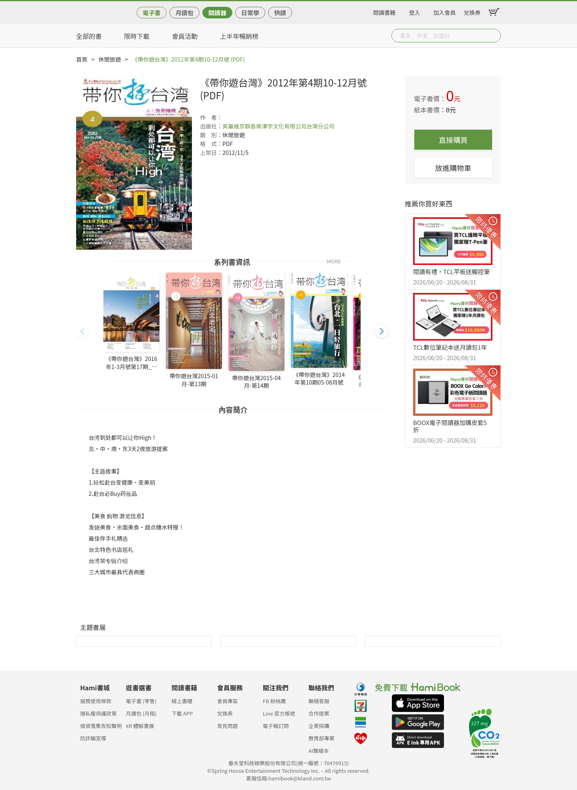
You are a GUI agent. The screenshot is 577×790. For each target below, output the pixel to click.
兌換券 (472, 11)
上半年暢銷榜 (239, 36)
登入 (414, 11)
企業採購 (319, 726)
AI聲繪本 (319, 750)
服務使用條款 (95, 701)
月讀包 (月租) (141, 713)
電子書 (152, 12)
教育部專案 (322, 738)
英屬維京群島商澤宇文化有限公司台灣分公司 (278, 126)
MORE (334, 261)
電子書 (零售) (141, 701)
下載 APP (182, 713)
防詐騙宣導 (93, 738)
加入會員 (445, 11)
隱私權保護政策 (98, 713)
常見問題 (227, 726)
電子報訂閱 (276, 726)
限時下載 (136, 36)
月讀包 (185, 12)
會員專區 (227, 701)
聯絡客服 (319, 701)
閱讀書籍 (384, 11)
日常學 (250, 12)
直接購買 (453, 139)
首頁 (81, 59)
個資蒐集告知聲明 (101, 726)
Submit (494, 35)
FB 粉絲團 (274, 701)
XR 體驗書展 (140, 726)
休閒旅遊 (110, 59)
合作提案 (319, 713)
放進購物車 (453, 167)
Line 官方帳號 (279, 713)
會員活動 (185, 36)
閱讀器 (217, 12)
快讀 (280, 12)
